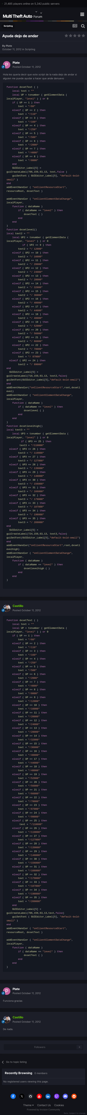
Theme (28, 1105)
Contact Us (44, 1105)
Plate (9, 45)
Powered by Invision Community (43, 1109)
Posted (27, 66)
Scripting (30, 49)
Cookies (59, 1105)
